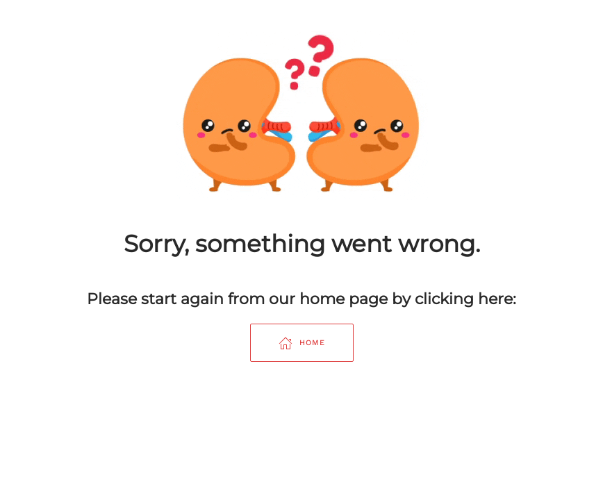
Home (302, 343)
